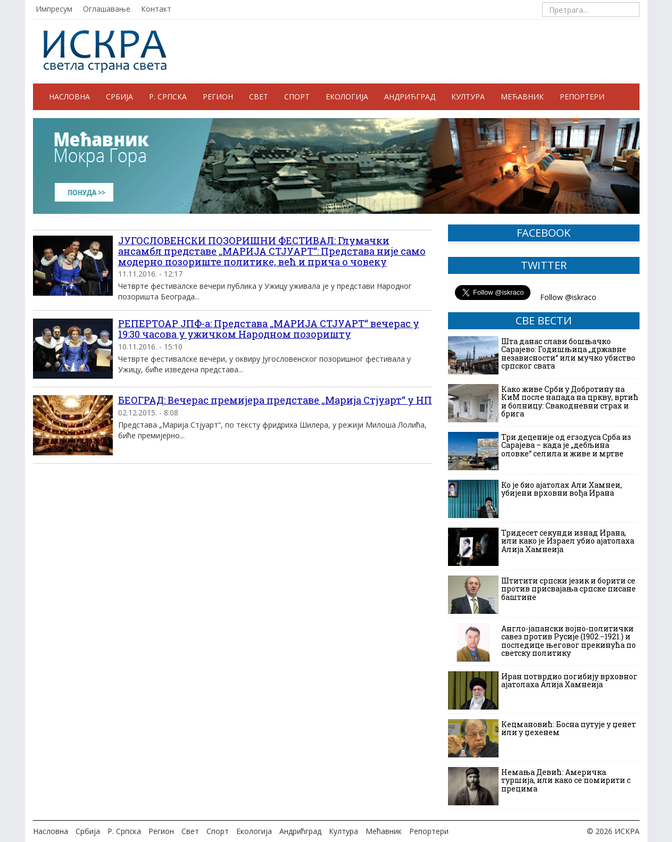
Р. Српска (168, 96)
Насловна (69, 96)
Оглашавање (106, 9)
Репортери (582, 96)
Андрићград (409, 96)
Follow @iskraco (568, 297)
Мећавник (522, 96)
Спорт (297, 96)
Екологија (347, 96)
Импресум (54, 9)
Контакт (156, 9)
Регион (218, 96)
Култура (468, 96)
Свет (258, 96)
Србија (119, 96)
